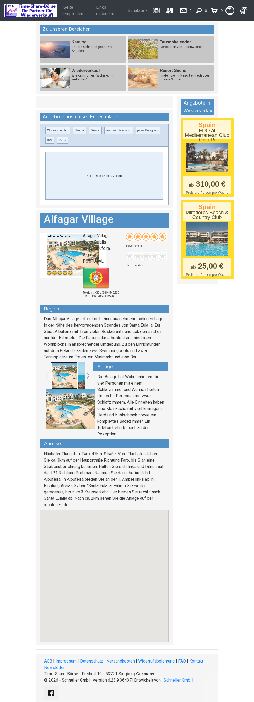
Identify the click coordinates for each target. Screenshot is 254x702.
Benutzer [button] (136, 10)
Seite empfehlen (73, 10)
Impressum (66, 661)
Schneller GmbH (178, 680)
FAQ (182, 661)
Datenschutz (91, 661)
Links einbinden (105, 10)
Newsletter (54, 667)
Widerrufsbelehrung (156, 661)
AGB (48, 661)
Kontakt (196, 661)
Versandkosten (121, 661)
